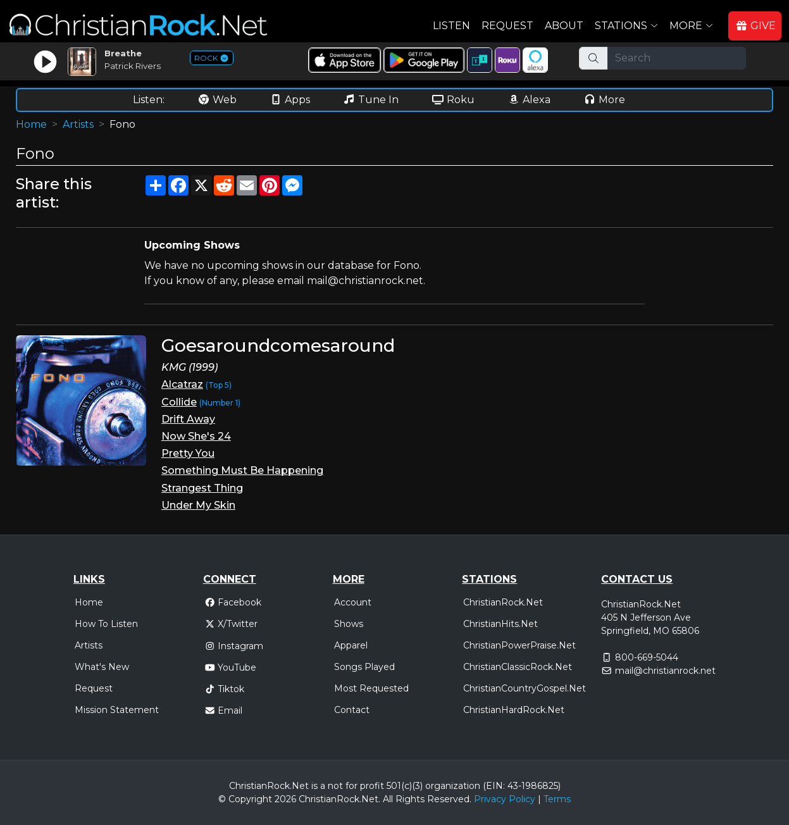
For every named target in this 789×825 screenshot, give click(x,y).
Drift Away (188, 419)
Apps (290, 100)
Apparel (351, 645)
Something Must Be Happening (242, 470)
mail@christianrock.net (665, 670)
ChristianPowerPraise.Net (519, 645)
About (564, 26)
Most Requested (371, 688)
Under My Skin (198, 505)
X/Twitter (231, 623)
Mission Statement (117, 709)
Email (223, 710)
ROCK (211, 58)
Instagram (234, 646)
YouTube (230, 667)
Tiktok (224, 689)
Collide (179, 402)
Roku (453, 100)
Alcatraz (182, 384)
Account (352, 602)
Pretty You (187, 453)
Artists (78, 124)
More (604, 100)
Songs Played (364, 666)
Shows (348, 623)
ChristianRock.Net (503, 602)
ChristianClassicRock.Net (517, 666)
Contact (352, 709)
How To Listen (106, 623)
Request (507, 26)
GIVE (755, 26)
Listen (451, 26)
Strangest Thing (202, 488)
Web (217, 100)
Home (31, 124)
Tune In (371, 100)
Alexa (528, 100)
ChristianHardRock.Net (513, 709)
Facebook (233, 602)
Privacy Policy (504, 799)
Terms (557, 799)
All (388, 799)
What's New (102, 666)
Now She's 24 (196, 436)
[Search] (676, 58)
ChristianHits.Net (500, 623)
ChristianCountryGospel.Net (524, 688)
